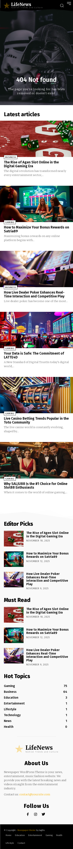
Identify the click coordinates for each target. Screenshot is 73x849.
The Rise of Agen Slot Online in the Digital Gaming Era (31, 164)
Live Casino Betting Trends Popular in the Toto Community (36, 420)
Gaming (9, 222)
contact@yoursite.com (34, 794)
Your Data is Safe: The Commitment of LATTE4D (34, 355)
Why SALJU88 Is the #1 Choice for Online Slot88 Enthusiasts (35, 486)
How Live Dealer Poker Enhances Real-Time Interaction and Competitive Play (34, 294)
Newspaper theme (27, 830)
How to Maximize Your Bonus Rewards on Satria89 (36, 229)
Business (10, 157)
